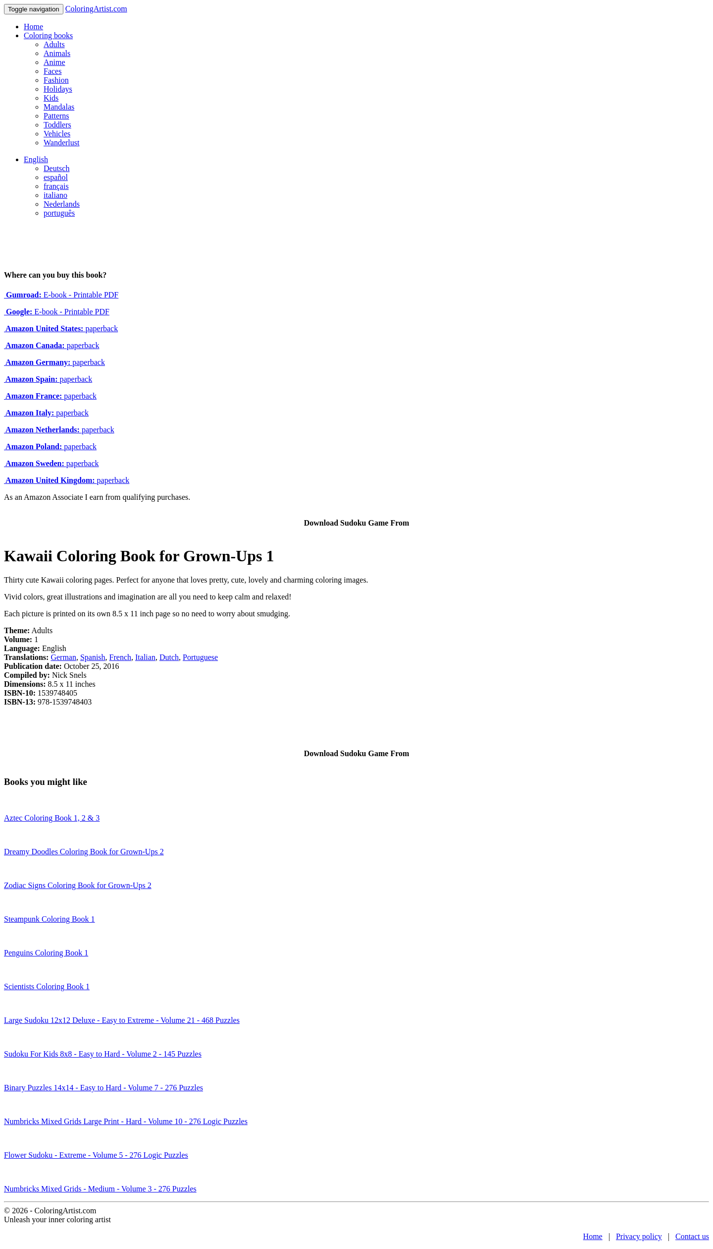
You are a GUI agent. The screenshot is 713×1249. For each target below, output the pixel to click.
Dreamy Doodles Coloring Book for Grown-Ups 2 (84, 851)
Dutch (169, 657)
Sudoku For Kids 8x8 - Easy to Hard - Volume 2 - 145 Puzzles (103, 1054)
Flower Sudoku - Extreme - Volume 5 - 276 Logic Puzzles (96, 1155)
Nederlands (62, 204)
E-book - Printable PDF (61, 295)
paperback (61, 328)
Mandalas (59, 107)
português (59, 213)
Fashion (56, 80)
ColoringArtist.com (96, 8)
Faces (52, 71)
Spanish (92, 657)
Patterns (56, 116)
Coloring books (48, 35)
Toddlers (57, 124)
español (56, 177)
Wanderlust (61, 142)
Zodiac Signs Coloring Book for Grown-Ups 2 (78, 885)
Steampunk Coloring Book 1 (49, 919)
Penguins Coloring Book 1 (46, 953)
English (36, 159)
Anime (54, 62)
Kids (51, 98)
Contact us (692, 1236)
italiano (55, 195)
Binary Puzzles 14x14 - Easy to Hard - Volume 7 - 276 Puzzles (103, 1087)
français (56, 186)
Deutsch (56, 168)
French (120, 657)
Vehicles (57, 133)
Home (33, 26)
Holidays (58, 89)
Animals (57, 53)
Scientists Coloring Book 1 (47, 986)
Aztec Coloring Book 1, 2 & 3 (52, 818)
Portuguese (200, 657)
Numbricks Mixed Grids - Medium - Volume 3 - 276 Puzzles (100, 1189)
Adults (54, 44)
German (63, 657)
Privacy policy (639, 1236)
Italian (145, 657)
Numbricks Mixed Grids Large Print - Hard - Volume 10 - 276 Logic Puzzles (126, 1121)
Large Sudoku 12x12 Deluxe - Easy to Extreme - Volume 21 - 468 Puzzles (122, 1020)
